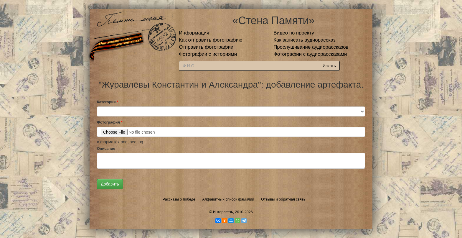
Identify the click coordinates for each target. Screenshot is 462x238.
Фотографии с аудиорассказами (310, 54)
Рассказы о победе (179, 199)
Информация (194, 33)
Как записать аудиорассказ (304, 40)
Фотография (109, 122)
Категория (107, 102)
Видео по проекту (293, 33)
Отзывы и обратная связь (283, 199)
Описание (106, 149)
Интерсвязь (223, 212)
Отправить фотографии (206, 47)
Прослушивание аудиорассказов (310, 47)
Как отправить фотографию (210, 40)
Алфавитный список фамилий (228, 199)
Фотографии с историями (208, 54)
